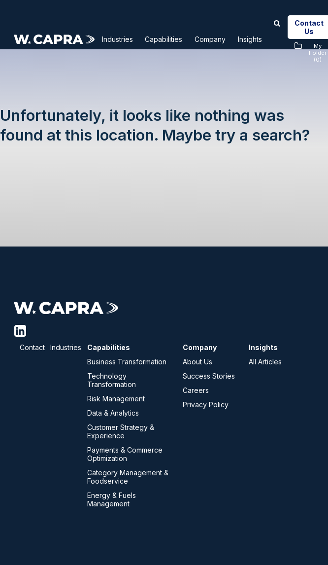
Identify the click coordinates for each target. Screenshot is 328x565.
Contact (32, 347)
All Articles (265, 361)
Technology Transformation (111, 380)
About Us (197, 361)
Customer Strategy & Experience (120, 431)
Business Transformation (126, 361)
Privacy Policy (206, 404)
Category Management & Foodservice (127, 476)
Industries (121, 39)
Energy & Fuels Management (111, 499)
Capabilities (175, 39)
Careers (196, 390)
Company (227, 39)
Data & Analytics (113, 413)
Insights (272, 39)
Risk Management (116, 398)
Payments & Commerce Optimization (125, 454)
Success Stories (209, 376)
